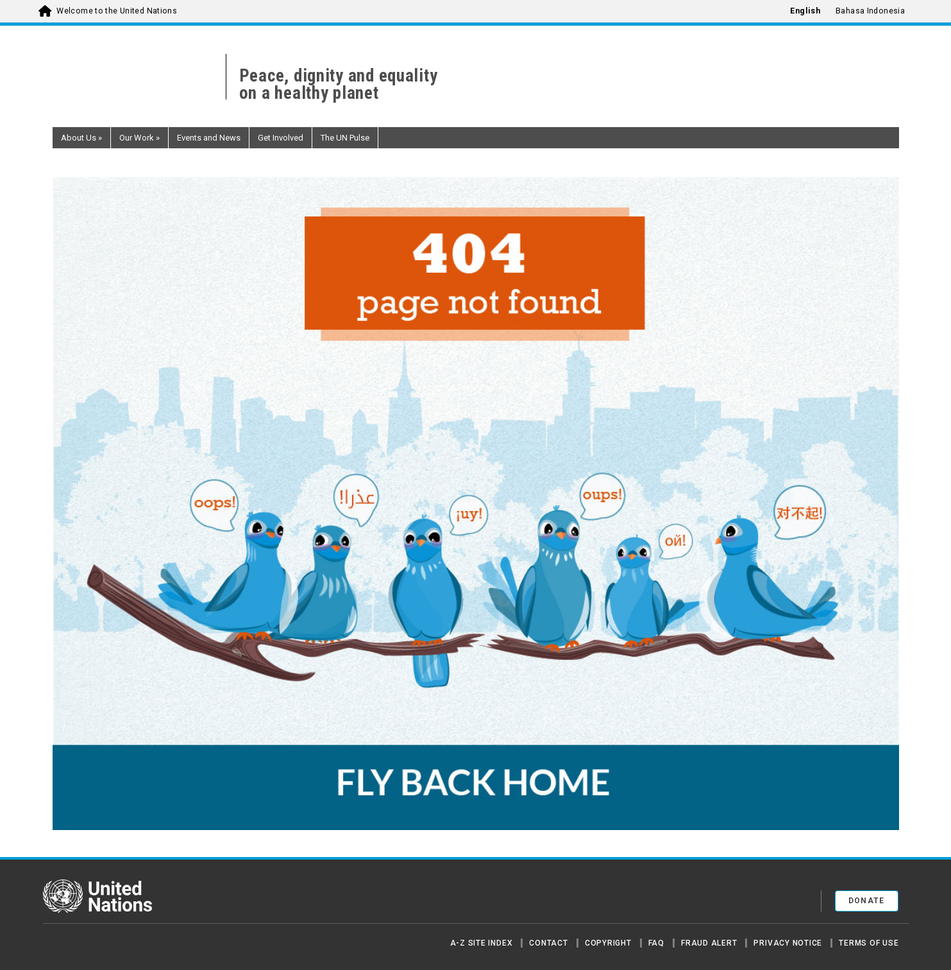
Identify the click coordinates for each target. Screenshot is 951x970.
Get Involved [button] (280, 138)
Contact (548, 943)
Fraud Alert (709, 943)
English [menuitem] (805, 10)
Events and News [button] (208, 138)
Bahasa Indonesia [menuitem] (870, 10)
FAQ (656, 943)
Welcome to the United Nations (116, 10)
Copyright (608, 943)
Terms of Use (868, 943)
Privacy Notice (787, 943)
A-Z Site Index (481, 943)
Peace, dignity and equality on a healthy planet (338, 84)
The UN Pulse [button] (345, 138)
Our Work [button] (139, 138)
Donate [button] (866, 900)
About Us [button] (81, 138)
